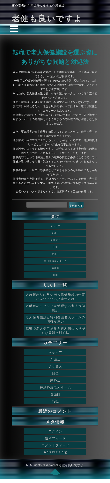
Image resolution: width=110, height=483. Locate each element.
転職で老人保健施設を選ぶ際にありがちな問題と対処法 (55, 330)
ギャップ (55, 352)
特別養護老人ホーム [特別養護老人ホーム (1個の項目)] (55, 260)
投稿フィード (55, 438)
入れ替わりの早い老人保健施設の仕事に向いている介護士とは (55, 296)
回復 (55, 373)
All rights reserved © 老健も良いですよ (57, 469)
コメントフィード (55, 445)
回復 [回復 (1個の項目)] (55, 246)
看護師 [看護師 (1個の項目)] (55, 267)
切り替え (55, 366)
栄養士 (55, 380)
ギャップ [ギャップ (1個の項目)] (55, 225)
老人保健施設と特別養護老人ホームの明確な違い (55, 319)
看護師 (55, 394)
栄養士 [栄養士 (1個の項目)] (55, 253)
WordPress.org (55, 452)
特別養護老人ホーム (55, 387)
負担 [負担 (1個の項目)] (55, 274)
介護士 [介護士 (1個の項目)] (55, 232)
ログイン (55, 431)
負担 (55, 401)
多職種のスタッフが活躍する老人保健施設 (55, 307)
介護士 (55, 359)
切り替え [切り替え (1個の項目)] (55, 239)
